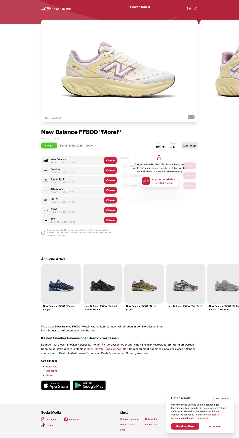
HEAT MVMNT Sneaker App (104, 345)
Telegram (51, 366)
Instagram (51, 362)
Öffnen (110, 156)
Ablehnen (215, 426)
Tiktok (49, 371)
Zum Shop (189, 141)
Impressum (203, 418)
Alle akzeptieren (185, 426)
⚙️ (221, 398)
